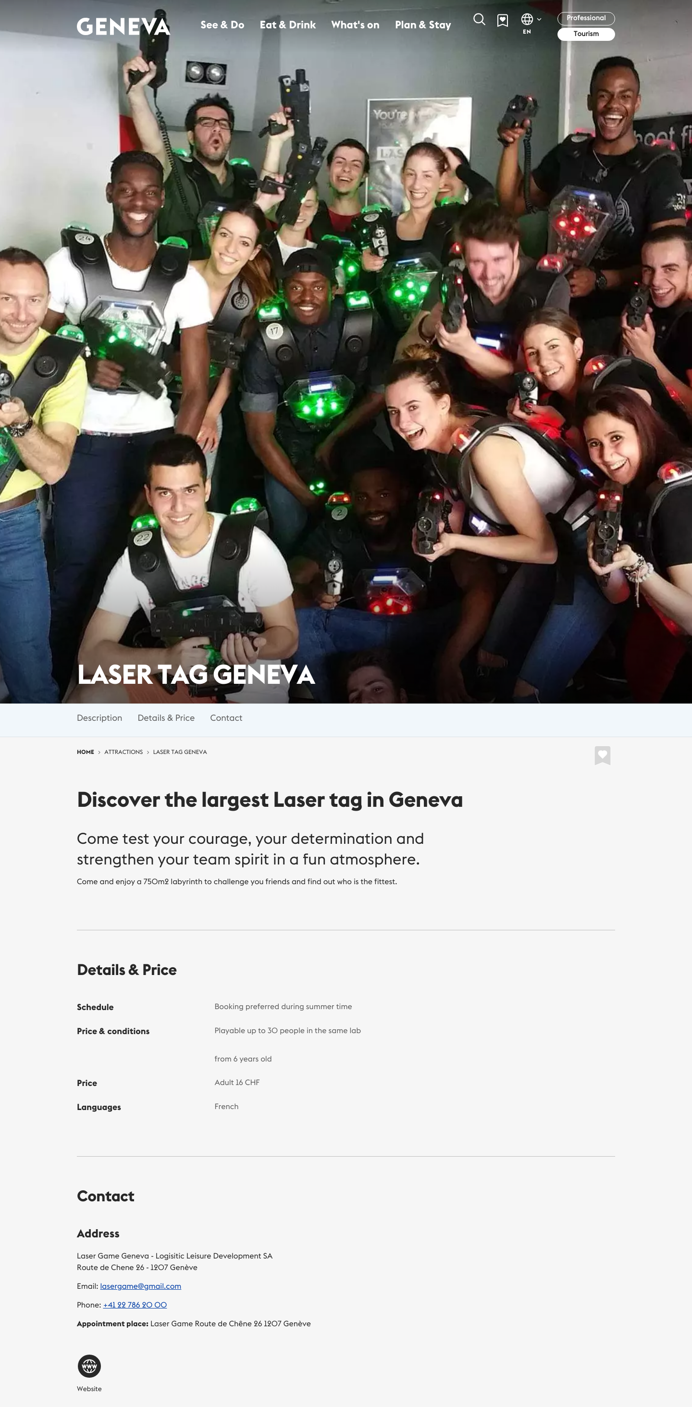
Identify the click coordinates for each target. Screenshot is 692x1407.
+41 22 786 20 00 (135, 1305)
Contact (226, 717)
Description (99, 717)
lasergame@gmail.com (141, 1286)
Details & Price (166, 717)
